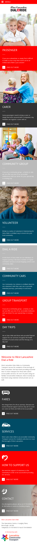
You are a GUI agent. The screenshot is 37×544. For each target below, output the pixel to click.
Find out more (13, 67)
